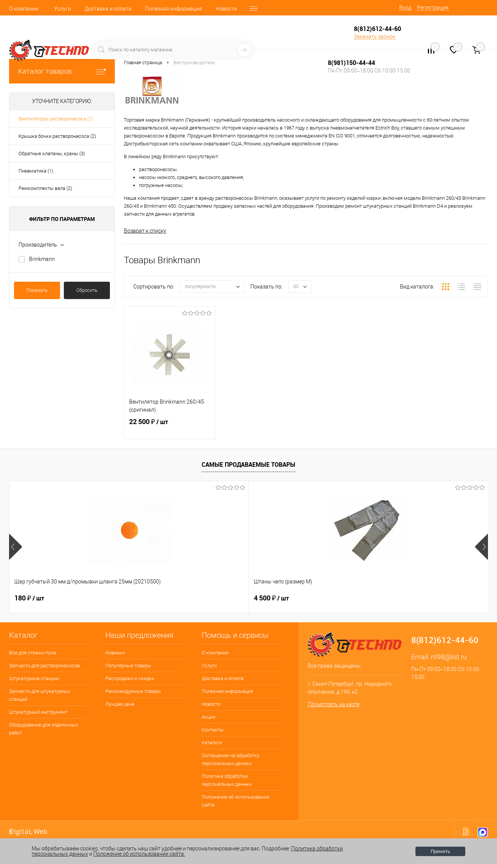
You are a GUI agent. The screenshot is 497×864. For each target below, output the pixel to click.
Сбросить (86, 290)
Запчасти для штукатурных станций (39, 695)
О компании (23, 9)
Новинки (115, 653)
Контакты (213, 730)
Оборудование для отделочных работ (43, 729)
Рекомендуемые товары (133, 691)
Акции (208, 717)
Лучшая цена (119, 704)
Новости (226, 9)
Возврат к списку (145, 231)
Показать (37, 290)
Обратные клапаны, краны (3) (52, 153)
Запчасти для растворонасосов (44, 665)
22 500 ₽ (169, 428)
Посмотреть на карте (334, 705)
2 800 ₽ (271, 598)
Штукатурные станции (34, 678)
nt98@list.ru (449, 657)
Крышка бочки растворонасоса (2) (57, 136)
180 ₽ (29, 598)
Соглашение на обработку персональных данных (230, 759)
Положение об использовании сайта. (139, 854)
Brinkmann (42, 259)
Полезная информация (173, 9)
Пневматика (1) (36, 171)
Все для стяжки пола (32, 653)
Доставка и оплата (108, 9)
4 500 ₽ (151, 598)
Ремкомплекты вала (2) (45, 188)
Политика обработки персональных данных (227, 780)
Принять (440, 851)
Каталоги (212, 742)
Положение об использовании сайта (235, 801)
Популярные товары (128, 665)
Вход (405, 8)
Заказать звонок (374, 37)
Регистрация (433, 8)
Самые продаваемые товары (248, 465)
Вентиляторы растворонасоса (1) (56, 119)
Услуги (62, 9)
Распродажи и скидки (129, 678)
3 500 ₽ (391, 598)
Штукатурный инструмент (38, 712)
